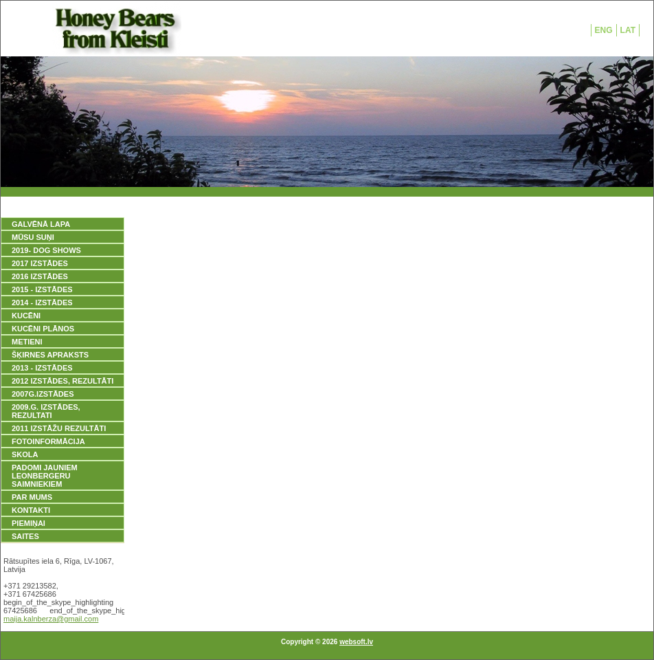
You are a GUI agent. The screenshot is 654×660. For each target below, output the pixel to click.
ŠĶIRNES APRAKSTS (50, 355)
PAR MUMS (32, 497)
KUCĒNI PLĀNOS (43, 328)
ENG (604, 30)
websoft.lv (356, 642)
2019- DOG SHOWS (46, 250)
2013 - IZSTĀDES (42, 368)
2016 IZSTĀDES (40, 276)
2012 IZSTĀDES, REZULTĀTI (62, 381)
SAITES (25, 536)
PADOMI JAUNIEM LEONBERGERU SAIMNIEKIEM (45, 475)
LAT (627, 30)
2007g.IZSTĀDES (43, 394)
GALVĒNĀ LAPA (41, 224)
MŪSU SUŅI (33, 237)
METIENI (27, 342)
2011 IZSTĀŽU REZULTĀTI (59, 428)
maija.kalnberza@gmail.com (50, 619)
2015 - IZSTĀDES (42, 289)
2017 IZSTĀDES (40, 263)
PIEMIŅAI (28, 523)
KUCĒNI (26, 315)
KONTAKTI (31, 510)
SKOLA (25, 454)
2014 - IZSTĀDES (42, 302)
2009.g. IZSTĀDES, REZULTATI (46, 411)
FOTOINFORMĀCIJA (48, 441)
